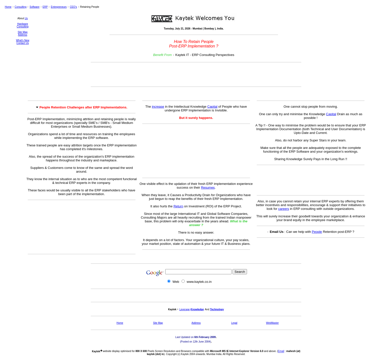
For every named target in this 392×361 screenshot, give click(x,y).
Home (8, 6)
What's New (22, 40)
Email (281, 351)
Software (34, 6)
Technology (217, 309)
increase (158, 106)
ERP (45, 6)
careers (283, 209)
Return (178, 206)
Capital (212, 106)
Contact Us (22, 43)
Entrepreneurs (58, 6)
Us (26, 18)
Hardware (22, 23)
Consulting (20, 6)
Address (22, 34)
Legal (234, 323)
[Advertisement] (196, 74)
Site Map (23, 32)
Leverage (184, 309)
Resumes (208, 187)
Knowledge (197, 309)
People (317, 232)
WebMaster (272, 323)
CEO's (73, 6)
